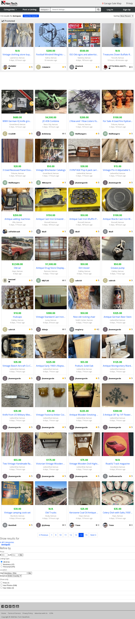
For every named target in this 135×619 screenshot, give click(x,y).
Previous (43, 535)
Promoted (8, 20)
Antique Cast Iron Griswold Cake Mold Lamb (51, 218)
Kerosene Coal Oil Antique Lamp (84, 512)
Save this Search (31, 16)
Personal (6, 566)
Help (129, 3)
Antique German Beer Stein (117, 316)
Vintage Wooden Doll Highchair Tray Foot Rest (84, 463)
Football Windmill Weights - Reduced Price (51, 54)
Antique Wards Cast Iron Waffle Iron (118, 218)
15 (86, 535)
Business (6, 564)
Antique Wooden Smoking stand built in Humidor (84, 414)
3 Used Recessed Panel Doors (17, 170)
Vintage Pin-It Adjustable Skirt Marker (118, 170)
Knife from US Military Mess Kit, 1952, (17, 414)
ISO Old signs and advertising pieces (84, 54)
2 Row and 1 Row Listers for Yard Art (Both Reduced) (84, 121)
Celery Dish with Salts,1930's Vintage (118, 512)
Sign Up (127, 9)
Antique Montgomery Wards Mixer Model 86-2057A (118, 365)
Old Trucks (50, 512)
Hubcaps (17, 316)
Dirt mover (84, 267)
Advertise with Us (41, 613)
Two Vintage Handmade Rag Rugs (17, 463)
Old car (17, 267)
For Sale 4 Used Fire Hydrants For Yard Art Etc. (118, 121)
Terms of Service (14, 613)
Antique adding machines (17, 218)
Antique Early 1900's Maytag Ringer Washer (51, 365)
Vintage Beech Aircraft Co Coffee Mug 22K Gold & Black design (17, 365)
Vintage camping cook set (17, 512)
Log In (110, 9)
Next (93, 535)
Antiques (5, 544)
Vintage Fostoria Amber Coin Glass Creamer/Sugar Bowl (51, 414)
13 (76, 535)
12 (71, 535)
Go (21, 555)
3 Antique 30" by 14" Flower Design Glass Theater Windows (118, 414)
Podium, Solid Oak (84, 365)
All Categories (7, 542)
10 (60, 535)
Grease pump (118, 267)
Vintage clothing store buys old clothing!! (17, 54)
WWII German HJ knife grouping (17, 121)
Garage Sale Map (111, 3)
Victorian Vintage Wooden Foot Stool (51, 463)
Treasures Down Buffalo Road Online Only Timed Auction (118, 54)
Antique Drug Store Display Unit (51, 267)
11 (66, 535)
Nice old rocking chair (84, 316)
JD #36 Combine (50, 121)
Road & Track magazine (118, 463)
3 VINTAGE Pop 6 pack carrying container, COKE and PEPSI (84, 170)
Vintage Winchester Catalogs (51, 170)
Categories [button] (10, 9)
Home (3, 613)
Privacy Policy (28, 613)
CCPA (51, 613)
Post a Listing (29, 9)
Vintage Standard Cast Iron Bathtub (51, 316)
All (3, 562)
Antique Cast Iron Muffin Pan (84, 218)
